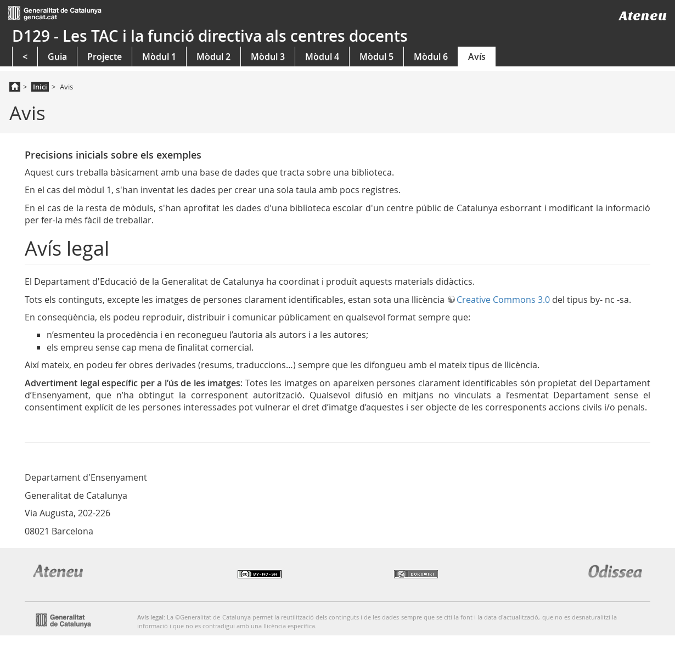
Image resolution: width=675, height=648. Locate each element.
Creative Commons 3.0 (503, 300)
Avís (477, 56)
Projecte (104, 56)
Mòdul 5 (376, 56)
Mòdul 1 (159, 56)
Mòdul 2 (213, 56)
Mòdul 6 (431, 56)
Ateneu (643, 16)
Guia (57, 56)
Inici (40, 87)
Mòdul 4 (322, 56)
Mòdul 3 (268, 56)
